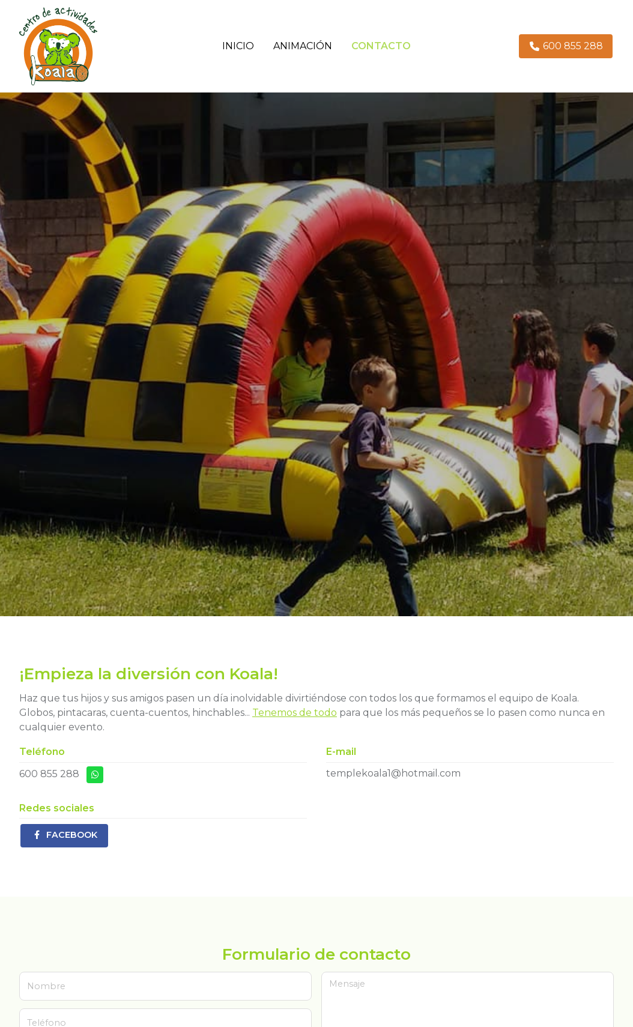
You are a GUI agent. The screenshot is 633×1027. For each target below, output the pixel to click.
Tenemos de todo (294, 712)
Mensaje (347, 983)
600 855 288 (49, 774)
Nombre (46, 986)
